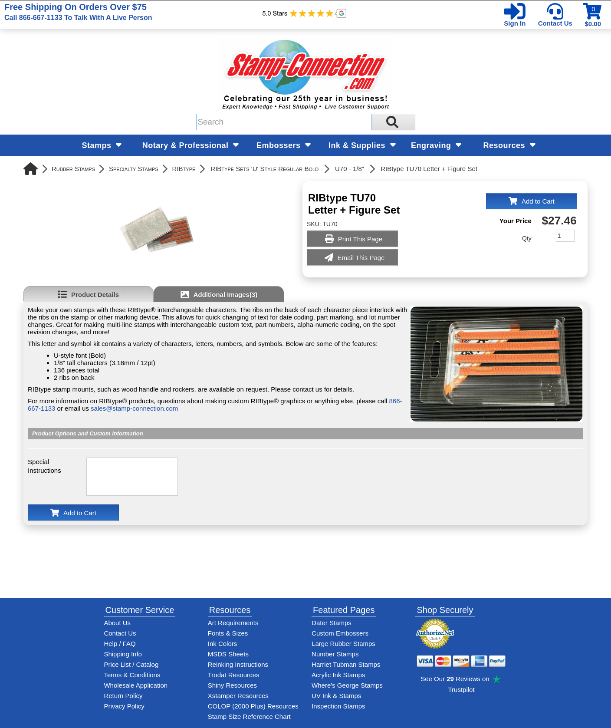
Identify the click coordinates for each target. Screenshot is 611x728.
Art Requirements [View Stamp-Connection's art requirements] (233, 622)
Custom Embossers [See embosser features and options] (340, 633)
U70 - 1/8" (349, 168)
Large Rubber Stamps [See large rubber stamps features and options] (343, 643)
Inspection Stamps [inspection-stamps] (338, 706)
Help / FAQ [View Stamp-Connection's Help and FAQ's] (119, 643)
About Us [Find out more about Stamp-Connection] (117, 622)
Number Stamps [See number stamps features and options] (335, 654)
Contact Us (555, 23)
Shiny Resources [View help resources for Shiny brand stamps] (232, 685)
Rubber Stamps (73, 168)
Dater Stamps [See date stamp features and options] (331, 622)
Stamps (102, 145)
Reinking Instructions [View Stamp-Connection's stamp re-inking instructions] (238, 664)
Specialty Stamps (133, 168)
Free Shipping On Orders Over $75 (78, 11)
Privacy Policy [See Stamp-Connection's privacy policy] (124, 706)
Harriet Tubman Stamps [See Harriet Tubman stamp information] (346, 664)
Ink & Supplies (362, 145)
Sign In (515, 23)
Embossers (283, 145)
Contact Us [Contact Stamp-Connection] (120, 633)
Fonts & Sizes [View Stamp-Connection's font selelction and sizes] (228, 633)
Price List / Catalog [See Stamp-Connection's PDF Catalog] (131, 664)
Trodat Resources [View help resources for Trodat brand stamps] (234, 675)
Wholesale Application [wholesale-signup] (136, 685)
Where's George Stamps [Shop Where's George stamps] (347, 685)
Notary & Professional (190, 145)
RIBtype (184, 168)
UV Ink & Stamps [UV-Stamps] (336, 695)
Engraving (436, 145)
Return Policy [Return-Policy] (123, 695)
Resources (509, 145)
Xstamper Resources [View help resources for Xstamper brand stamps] (238, 695)
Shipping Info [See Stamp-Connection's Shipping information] (123, 654)
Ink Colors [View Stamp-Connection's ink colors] (222, 643)
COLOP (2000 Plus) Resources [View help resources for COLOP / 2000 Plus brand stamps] (253, 706)
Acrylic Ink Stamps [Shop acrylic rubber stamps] (338, 675)
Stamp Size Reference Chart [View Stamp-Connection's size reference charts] (249, 716)
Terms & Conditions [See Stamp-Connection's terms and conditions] (132, 675)
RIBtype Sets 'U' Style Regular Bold (264, 168)
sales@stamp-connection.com (134, 408)
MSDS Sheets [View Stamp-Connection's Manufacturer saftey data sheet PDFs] (228, 654)
